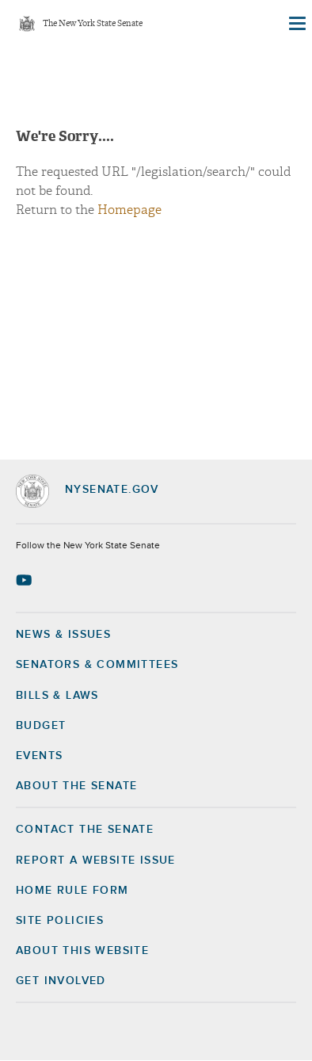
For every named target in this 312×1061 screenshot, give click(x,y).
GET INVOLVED (61, 981)
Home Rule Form (72, 890)
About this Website (82, 950)
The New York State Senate (93, 24)
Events (39, 755)
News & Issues (63, 634)
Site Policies (60, 920)
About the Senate (76, 786)
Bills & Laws (57, 695)
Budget (41, 725)
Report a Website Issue (96, 860)
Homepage (129, 210)
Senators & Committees (97, 664)
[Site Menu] (296, 24)
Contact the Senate (85, 829)
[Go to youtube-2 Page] (26, 580)
